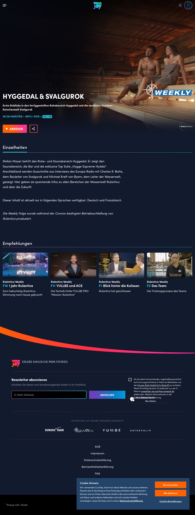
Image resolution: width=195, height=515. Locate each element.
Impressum (97, 453)
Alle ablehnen (171, 493)
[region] (133, 494)
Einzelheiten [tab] (15, 147)
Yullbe (112, 430)
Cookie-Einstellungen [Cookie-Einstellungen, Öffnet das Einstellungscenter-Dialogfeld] (170, 501)
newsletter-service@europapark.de (157, 391)
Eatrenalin (140, 430)
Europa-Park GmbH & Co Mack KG (153, 385)
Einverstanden (170, 484)
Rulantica (83, 430)
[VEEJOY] (97, 5)
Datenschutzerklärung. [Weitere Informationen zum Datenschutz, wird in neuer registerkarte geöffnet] (131, 500)
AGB (97, 446)
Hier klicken (150, 400)
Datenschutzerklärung (97, 460)
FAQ (97, 473)
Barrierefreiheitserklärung (97, 466)
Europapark (55, 430)
